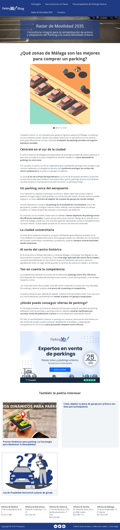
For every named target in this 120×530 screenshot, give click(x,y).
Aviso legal (113, 526)
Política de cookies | (100, 526)
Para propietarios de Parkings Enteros (87, 4)
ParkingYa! (35, 4)
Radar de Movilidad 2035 (41, 12)
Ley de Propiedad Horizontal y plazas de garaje (27, 492)
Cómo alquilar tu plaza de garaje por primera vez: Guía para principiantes (90, 405)
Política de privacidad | (82, 526)
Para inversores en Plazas (55, 4)
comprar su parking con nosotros (59, 319)
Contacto (60, 12)
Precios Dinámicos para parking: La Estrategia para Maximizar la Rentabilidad (27, 443)
